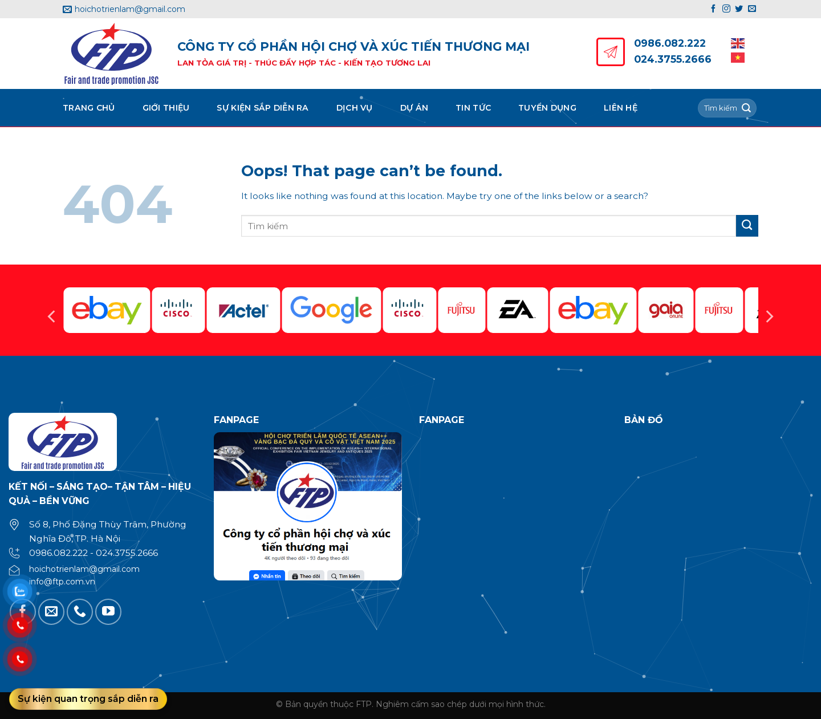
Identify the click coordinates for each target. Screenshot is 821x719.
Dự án (414, 108)
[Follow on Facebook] (713, 9)
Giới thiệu (166, 108)
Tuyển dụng (547, 108)
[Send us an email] (752, 9)
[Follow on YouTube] (108, 612)
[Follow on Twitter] (739, 9)
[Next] (768, 316)
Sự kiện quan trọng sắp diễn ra (88, 698)
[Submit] (746, 108)
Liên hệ (620, 108)
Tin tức (473, 108)
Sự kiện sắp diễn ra (262, 108)
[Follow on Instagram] (726, 9)
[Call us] (80, 612)
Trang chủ (89, 108)
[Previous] (52, 316)
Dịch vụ (354, 108)
